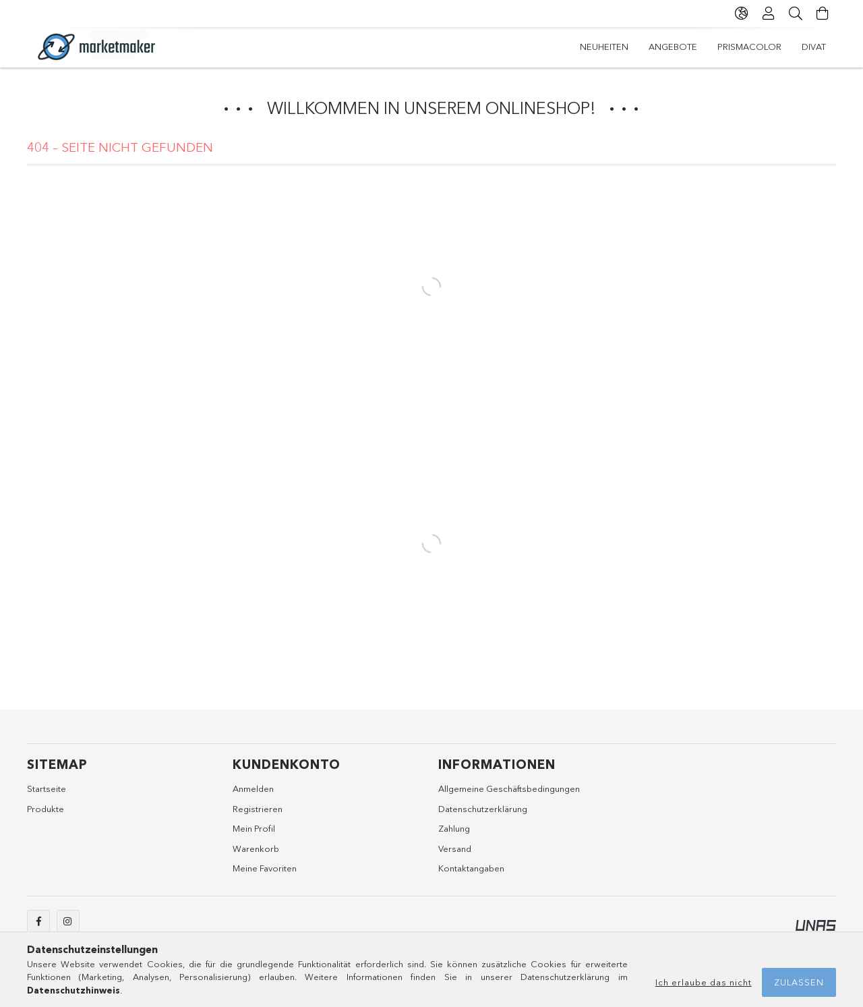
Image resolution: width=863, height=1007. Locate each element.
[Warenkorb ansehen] (822, 13)
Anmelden (253, 788)
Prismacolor (749, 46)
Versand (454, 848)
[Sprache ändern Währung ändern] (741, 13)
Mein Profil (254, 828)
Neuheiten (604, 46)
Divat (814, 46)
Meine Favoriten (265, 868)
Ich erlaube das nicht (703, 982)
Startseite (46, 788)
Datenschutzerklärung (482, 808)
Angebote (673, 46)
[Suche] (795, 13)
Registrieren (257, 808)
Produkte (45, 808)
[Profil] (768, 13)
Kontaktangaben (471, 868)
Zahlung (454, 828)
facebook (38, 921)
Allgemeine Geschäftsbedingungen (509, 788)
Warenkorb (256, 848)
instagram (68, 921)
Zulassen (799, 982)
